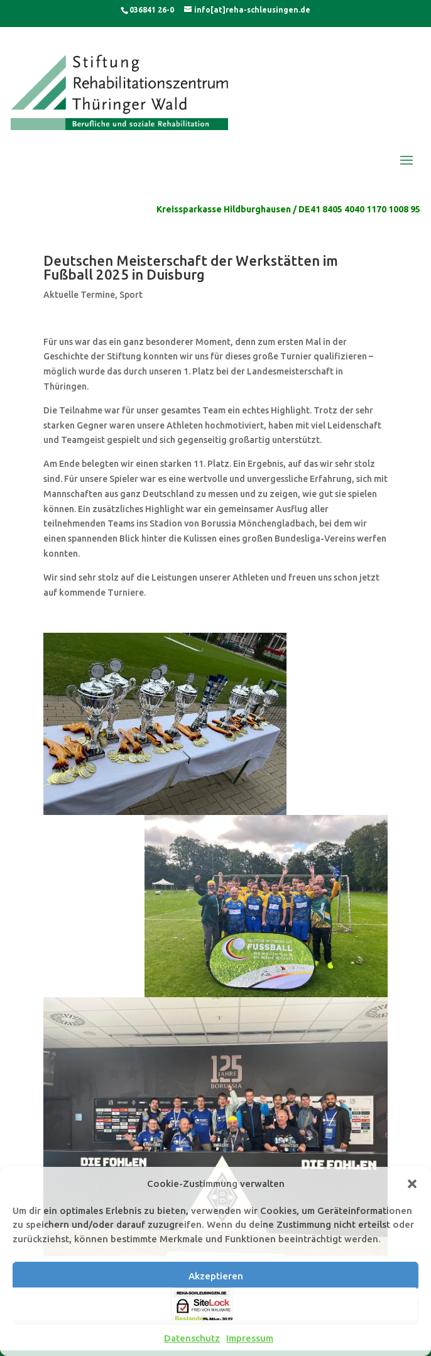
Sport (131, 295)
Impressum (249, 1338)
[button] (412, 1184)
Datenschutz (192, 1338)
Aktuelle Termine (79, 295)
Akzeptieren (215, 1276)
